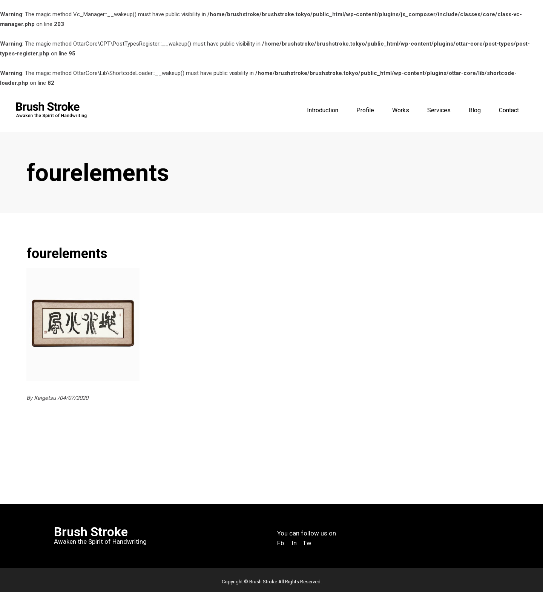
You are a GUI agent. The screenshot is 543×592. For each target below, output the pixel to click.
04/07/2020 (74, 398)
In (294, 543)
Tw (308, 543)
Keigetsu (45, 398)
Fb (280, 543)
